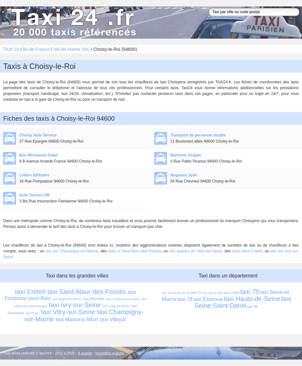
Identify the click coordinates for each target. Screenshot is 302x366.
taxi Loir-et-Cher (212, 293)
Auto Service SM (34, 195)
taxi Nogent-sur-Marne (67, 299)
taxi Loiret (231, 293)
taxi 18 (167, 293)
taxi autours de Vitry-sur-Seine (195, 251)
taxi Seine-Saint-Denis (243, 302)
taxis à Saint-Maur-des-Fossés (134, 251)
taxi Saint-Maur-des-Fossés (87, 291)
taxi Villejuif (113, 319)
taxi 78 (184, 299)
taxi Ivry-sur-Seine (75, 304)
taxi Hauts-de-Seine (252, 298)
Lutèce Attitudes (34, 175)
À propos (85, 353)
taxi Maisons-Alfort (77, 319)
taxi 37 (196, 293)
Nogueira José (183, 175)
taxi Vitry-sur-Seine (68, 311)
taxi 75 (249, 291)
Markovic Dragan (185, 155)
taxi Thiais (32, 313)
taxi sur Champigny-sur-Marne (72, 251)
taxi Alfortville (94, 299)
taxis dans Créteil (247, 251)
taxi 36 (186, 293)
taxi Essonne (208, 299)
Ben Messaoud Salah (38, 155)
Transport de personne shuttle (198, 135)
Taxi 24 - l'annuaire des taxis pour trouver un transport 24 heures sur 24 (72, 22)
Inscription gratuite (109, 353)
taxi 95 (252, 306)
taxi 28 (176, 293)
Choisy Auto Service (38, 135)
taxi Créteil (30, 291)
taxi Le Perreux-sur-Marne (123, 299)
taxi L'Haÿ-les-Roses (116, 306)
